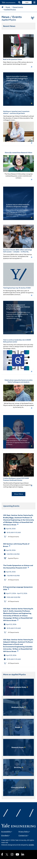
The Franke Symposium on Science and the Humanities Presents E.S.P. (18, 566)
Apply (27, 2)
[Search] (19, 2)
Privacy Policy (24, 832)
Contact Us (24, 835)
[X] (6, 854)
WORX (31, 845)
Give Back (5, 835)
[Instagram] (12, 854)
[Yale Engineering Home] (9, 2)
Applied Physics (10, 9)
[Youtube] (17, 854)
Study (8, 7)
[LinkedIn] (22, 854)
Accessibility (6, 832)
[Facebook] (2, 854)
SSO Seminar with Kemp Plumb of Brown (16, 545)
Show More (18, 494)
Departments (18, 7)
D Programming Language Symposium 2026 (18, 588)
